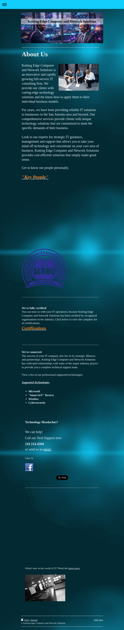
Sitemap (34, 620)
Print (25, 620)
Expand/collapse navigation (62, 4)
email (47, 449)
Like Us (29, 458)
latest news (74, 568)
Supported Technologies (36, 382)
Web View (98, 620)
